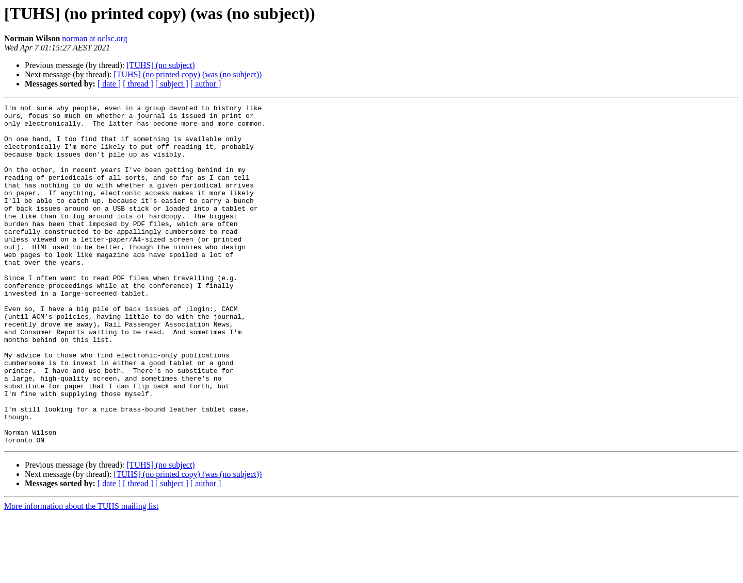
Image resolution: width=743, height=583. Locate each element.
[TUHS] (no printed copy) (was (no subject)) (188, 74)
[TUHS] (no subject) (160, 65)
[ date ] (109, 83)
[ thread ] (138, 83)
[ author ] (205, 83)
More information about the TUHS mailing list (81, 574)
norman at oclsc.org (94, 38)
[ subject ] (171, 83)
